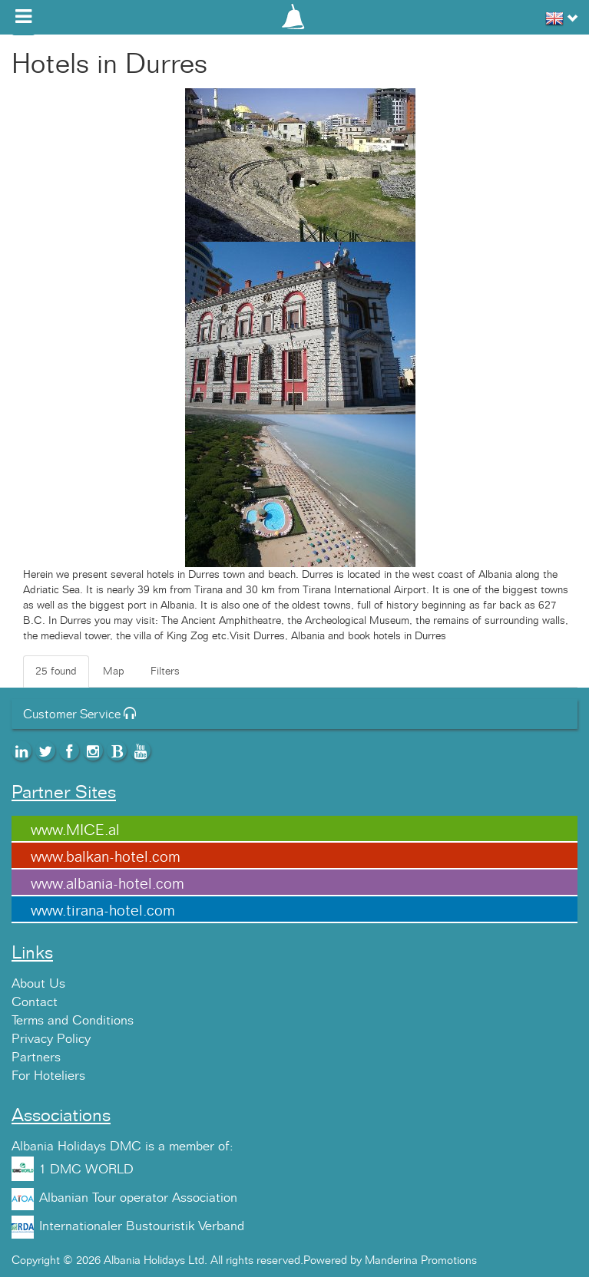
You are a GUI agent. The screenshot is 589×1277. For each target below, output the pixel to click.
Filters (165, 671)
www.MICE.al (75, 830)
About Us (38, 984)
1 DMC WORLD (86, 1169)
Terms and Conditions (73, 1021)
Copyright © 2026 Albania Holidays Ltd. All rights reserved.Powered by (188, 1260)
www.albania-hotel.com (107, 884)
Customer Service (79, 714)
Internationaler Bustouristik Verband (141, 1226)
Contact (35, 1002)
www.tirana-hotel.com (103, 911)
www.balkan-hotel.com (105, 857)
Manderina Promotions (421, 1260)
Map (113, 671)
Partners (36, 1057)
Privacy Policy (51, 1039)
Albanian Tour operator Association (138, 1198)
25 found (56, 671)
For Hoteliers (48, 1076)
